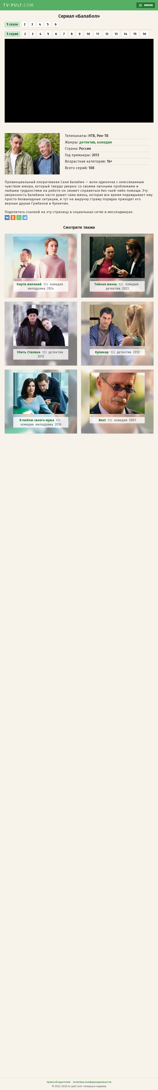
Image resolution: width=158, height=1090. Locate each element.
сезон (12, 24)
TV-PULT (18, 5)
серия (12, 34)
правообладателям (58, 1081)
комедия (104, 142)
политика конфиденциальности (92, 1081)
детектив (87, 142)
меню (145, 5)
